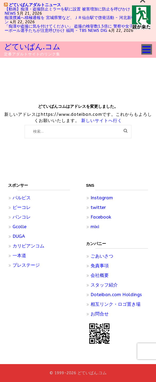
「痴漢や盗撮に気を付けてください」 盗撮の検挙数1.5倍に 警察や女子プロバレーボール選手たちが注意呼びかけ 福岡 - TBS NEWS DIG (77, 28)
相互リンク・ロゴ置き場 (116, 304)
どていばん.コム (32, 46)
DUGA (19, 236)
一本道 (19, 255)
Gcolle (19, 226)
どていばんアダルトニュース (35, 4)
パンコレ (22, 217)
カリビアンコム (28, 246)
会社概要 (100, 275)
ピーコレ (22, 207)
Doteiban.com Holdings (116, 294)
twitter (98, 207)
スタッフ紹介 (104, 285)
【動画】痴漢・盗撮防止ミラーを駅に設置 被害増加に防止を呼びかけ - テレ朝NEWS (76, 11)
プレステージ (26, 265)
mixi (95, 226)
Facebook (101, 217)
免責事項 (100, 265)
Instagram (102, 197)
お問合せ (100, 313)
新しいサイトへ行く (101, 120)
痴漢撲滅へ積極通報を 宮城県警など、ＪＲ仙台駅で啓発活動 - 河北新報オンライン (78, 19)
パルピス (22, 197)
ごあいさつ (102, 256)
